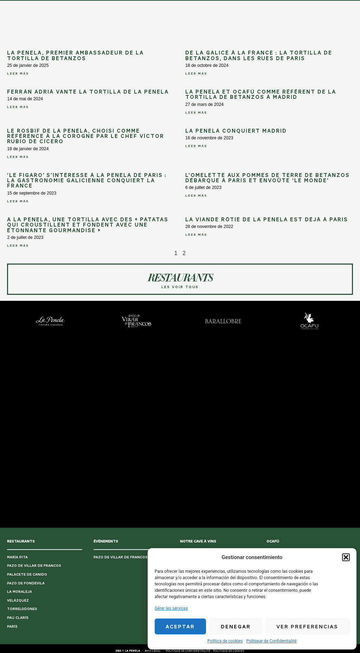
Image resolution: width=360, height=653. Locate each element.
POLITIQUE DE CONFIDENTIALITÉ (188, 650)
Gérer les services (171, 608)
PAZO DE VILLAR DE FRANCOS (34, 566)
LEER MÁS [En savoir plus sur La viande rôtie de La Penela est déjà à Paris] (196, 234)
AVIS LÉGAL (153, 650)
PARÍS (12, 626)
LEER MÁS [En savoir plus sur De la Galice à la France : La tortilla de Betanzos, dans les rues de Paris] (196, 73)
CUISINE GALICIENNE (128, 6)
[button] (345, 557)
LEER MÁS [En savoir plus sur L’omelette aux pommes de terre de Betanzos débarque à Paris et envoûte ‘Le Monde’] (196, 195)
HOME (64, 6)
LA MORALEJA (19, 592)
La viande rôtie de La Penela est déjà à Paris (266, 219)
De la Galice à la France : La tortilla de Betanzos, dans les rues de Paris (258, 55)
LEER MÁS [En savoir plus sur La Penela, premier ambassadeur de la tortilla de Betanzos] (18, 73)
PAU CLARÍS (17, 618)
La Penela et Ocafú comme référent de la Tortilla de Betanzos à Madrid (260, 94)
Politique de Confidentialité (271, 641)
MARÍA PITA (17, 557)
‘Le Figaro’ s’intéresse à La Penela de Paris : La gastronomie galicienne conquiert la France (87, 180)
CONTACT (252, 6)
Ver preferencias (307, 626)
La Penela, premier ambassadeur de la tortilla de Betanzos (75, 55)
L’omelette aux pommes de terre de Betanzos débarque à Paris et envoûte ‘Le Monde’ (267, 178)
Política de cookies (225, 641)
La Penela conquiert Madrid (236, 131)
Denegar (236, 626)
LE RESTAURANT (224, 6)
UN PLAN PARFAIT (89, 6)
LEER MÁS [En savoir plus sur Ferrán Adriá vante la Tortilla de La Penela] (18, 107)
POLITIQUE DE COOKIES (228, 650)
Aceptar (180, 626)
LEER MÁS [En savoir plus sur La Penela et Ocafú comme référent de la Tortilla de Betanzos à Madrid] (196, 112)
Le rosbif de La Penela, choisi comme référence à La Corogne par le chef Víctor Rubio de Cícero (85, 136)
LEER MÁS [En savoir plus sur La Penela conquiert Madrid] (196, 146)
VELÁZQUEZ (18, 600)
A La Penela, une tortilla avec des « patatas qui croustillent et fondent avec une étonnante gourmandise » (87, 225)
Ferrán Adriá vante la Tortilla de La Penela (88, 92)
